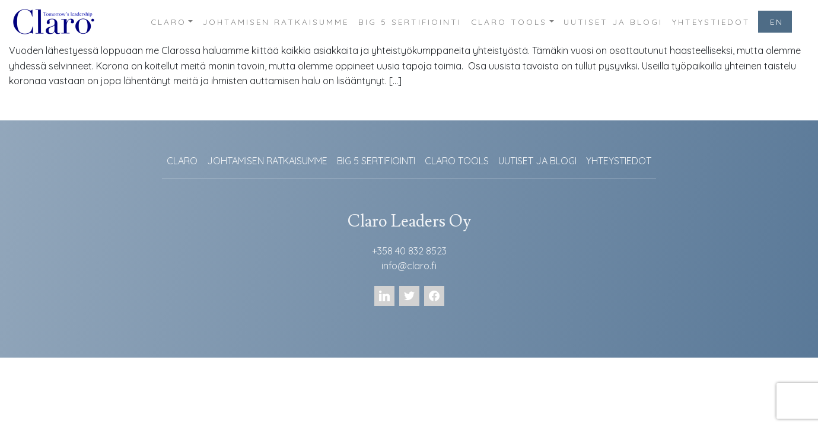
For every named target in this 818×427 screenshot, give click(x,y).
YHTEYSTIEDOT (711, 22)
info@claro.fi (409, 266)
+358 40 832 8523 (409, 251)
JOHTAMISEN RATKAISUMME (275, 22)
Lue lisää (36, 109)
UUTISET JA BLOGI (613, 22)
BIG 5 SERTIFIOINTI (409, 22)
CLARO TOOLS (509, 22)
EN (777, 22)
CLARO (168, 22)
